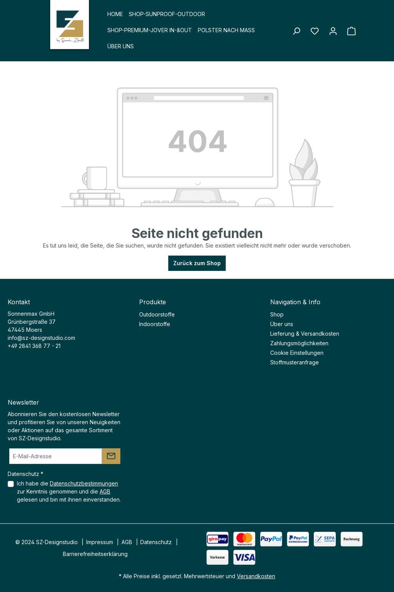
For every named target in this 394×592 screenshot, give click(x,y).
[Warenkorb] (364, 31)
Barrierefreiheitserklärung (95, 554)
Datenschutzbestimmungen (84, 483)
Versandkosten (256, 576)
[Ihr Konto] (333, 31)
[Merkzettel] (314, 31)
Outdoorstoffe (157, 314)
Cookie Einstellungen (296, 352)
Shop (277, 314)
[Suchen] (296, 31)
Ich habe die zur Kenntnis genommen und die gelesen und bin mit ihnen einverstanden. (69, 491)
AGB (105, 491)
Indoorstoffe (154, 324)
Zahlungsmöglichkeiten (299, 343)
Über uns (281, 324)
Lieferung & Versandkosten (304, 333)
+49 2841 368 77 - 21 (34, 346)
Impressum (99, 542)
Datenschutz (156, 542)
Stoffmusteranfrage (294, 362)
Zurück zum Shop (197, 263)
